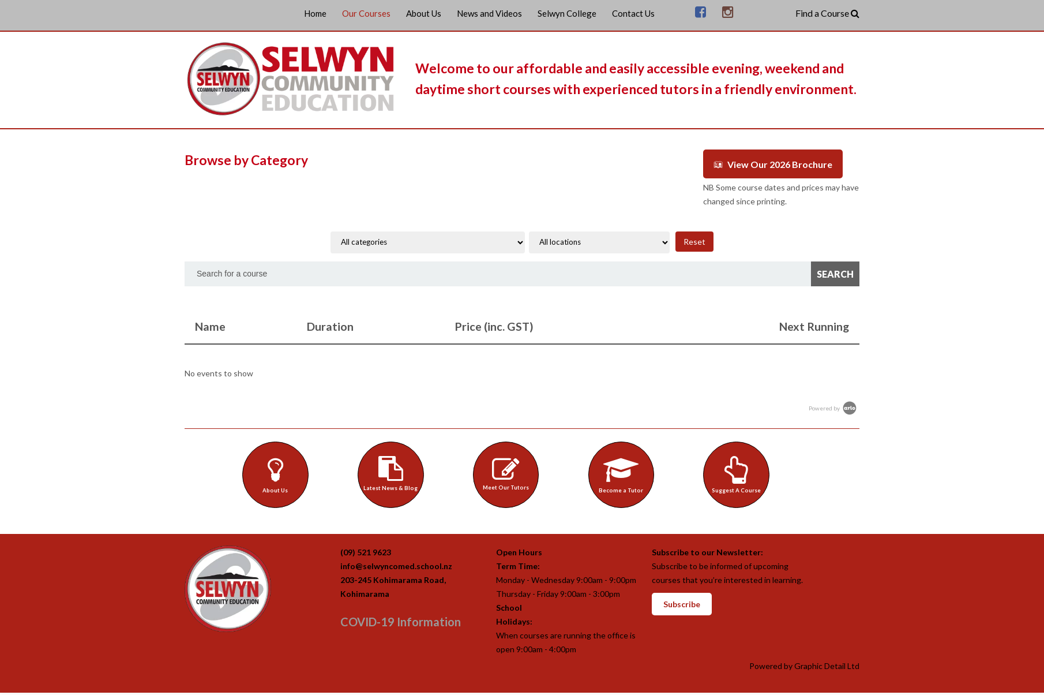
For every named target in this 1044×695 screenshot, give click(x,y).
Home (315, 13)
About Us (423, 13)
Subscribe (681, 606)
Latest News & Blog (393, 472)
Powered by (833, 406)
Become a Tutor (624, 473)
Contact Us (633, 13)
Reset (694, 240)
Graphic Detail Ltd (826, 668)
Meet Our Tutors (508, 472)
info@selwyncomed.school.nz (396, 568)
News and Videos (489, 13)
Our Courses (366, 13)
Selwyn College (567, 13)
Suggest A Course (739, 473)
